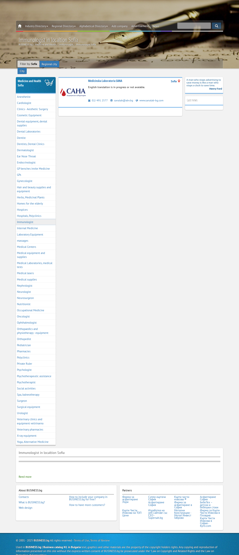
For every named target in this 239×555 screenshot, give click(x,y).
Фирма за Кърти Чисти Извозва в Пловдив (210, 507)
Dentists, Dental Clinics (30, 139)
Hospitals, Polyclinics (29, 211)
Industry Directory (36, 26)
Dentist (21, 132)
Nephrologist (24, 280)
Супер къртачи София (157, 492)
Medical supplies (27, 274)
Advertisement (140, 26)
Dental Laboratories (28, 126)
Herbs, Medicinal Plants (30, 192)
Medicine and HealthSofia (29, 78)
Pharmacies (23, 346)
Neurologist (24, 286)
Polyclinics (23, 352)
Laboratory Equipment (30, 229)
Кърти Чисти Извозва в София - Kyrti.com (207, 515)
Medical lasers (25, 268)
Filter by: (28, 64)
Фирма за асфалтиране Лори (130, 494)
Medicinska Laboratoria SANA (105, 76)
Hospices (22, 204)
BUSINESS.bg (41, 533)
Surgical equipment (28, 402)
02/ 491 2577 (98, 95)
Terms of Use (81, 533)
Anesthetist (23, 91)
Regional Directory (64, 26)
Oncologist (23, 311)
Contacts (24, 491)
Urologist (22, 408)
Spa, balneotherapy (28, 389)
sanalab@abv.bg (121, 95)
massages (22, 235)
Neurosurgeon (25, 292)
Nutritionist (23, 299)
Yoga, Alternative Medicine (33, 436)
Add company (119, 26)
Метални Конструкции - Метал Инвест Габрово (182, 508)
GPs (19, 170)
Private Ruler (24, 358)
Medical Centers (26, 241)
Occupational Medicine (30, 305)
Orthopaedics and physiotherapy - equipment (32, 325)
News (155, 26)
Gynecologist (24, 176)
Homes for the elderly (30, 198)
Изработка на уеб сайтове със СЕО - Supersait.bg (157, 508)
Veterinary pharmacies (30, 424)
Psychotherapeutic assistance (34, 371)
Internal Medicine (27, 223)
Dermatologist (25, 145)
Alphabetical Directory (93, 26)
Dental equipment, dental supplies (32, 118)
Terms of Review (100, 533)
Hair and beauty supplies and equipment (34, 184)
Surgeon (22, 395)
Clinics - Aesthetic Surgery (32, 104)
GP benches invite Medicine (33, 163)
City (64, 64)
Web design (25, 501)
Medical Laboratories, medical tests (34, 260)
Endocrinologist (26, 157)
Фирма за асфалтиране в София (183, 499)
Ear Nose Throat (26, 151)
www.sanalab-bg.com (150, 95)
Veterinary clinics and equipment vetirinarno (30, 416)
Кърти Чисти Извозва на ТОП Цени (132, 507)
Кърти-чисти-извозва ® (182, 492)
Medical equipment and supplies (31, 249)
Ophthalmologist (27, 317)
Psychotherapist (26, 377)
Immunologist (25, 217)
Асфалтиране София (208, 492)
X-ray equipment (26, 430)
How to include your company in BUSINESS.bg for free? (88, 492)
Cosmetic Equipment (29, 110)
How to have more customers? (87, 499)
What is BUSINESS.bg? (32, 496)
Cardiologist (24, 97)
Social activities (26, 383)
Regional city (49, 64)
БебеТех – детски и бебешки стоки (209, 499)
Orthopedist (24, 334)
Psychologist (24, 365)
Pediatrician (24, 340)
